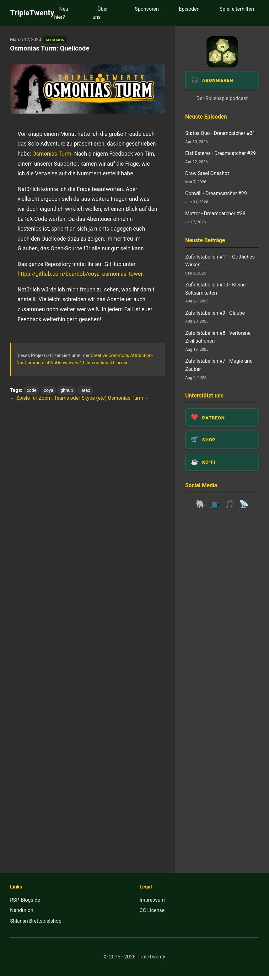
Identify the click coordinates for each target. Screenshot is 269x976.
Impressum (152, 900)
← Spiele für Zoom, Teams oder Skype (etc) (58, 398)
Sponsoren (147, 9)
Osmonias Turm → (128, 398)
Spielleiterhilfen (237, 9)
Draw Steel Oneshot (207, 173)
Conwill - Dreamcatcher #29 (216, 193)
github (67, 390)
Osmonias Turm (51, 154)
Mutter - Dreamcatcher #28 (215, 213)
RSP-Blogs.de (25, 900)
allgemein (55, 39)
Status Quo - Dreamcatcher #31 (220, 133)
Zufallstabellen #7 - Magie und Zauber (219, 365)
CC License (152, 910)
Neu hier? (61, 13)
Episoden (189, 9)
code (32, 390)
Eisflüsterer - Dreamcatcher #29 (220, 153)
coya (48, 390)
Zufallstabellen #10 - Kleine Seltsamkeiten (215, 289)
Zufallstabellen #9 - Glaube (215, 313)
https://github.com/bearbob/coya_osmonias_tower (80, 274)
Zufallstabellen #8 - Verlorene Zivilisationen (217, 337)
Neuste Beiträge (205, 240)
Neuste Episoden (206, 117)
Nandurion (21, 910)
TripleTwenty (32, 12)
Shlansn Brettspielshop (36, 921)
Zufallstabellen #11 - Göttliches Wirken (220, 261)
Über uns (100, 13)
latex (85, 390)
